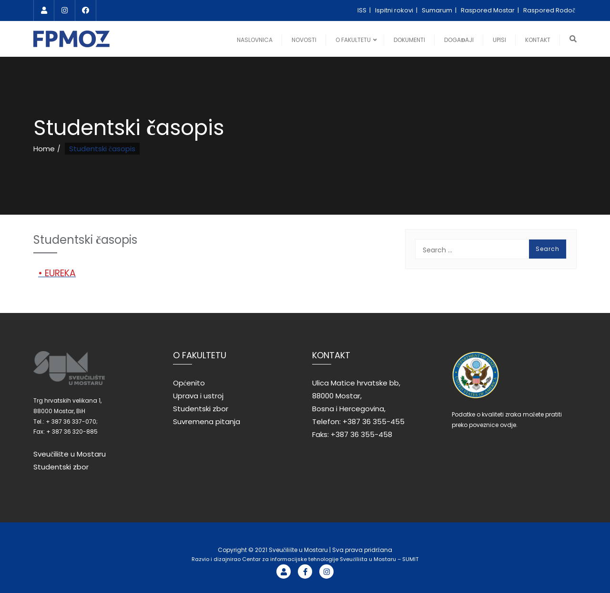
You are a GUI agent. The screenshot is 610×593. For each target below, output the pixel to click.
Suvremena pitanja (206, 421)
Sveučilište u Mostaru (69, 454)
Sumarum (438, 10)
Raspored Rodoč (549, 10)
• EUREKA (57, 273)
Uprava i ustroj (198, 396)
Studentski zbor (61, 467)
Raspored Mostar (488, 10)
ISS (362, 10)
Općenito (189, 383)
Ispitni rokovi (395, 10)
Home (44, 149)
